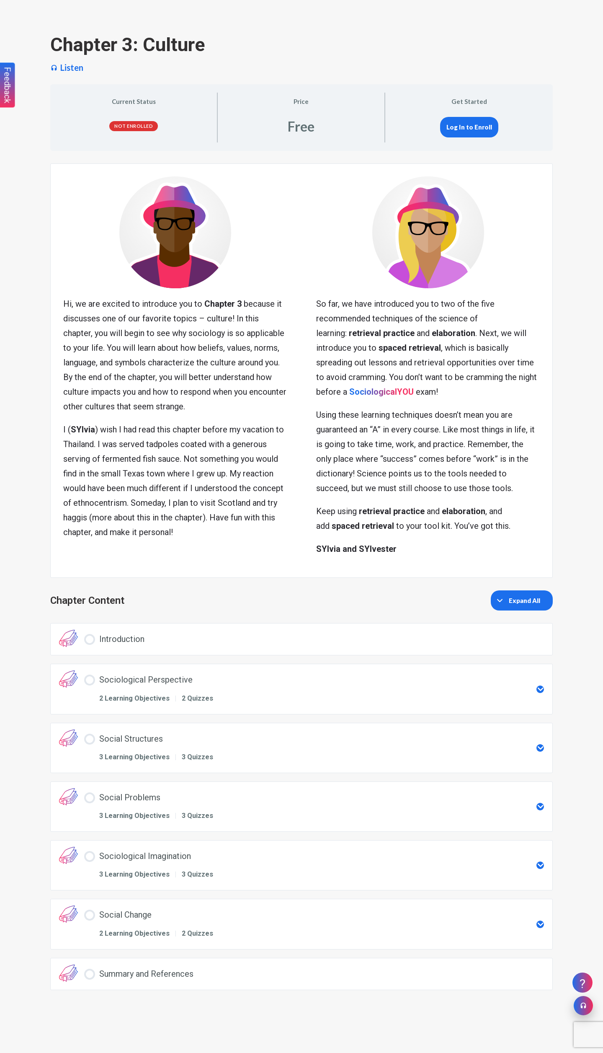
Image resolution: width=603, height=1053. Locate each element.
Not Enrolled (133, 126)
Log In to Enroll (469, 127)
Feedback (8, 85)
